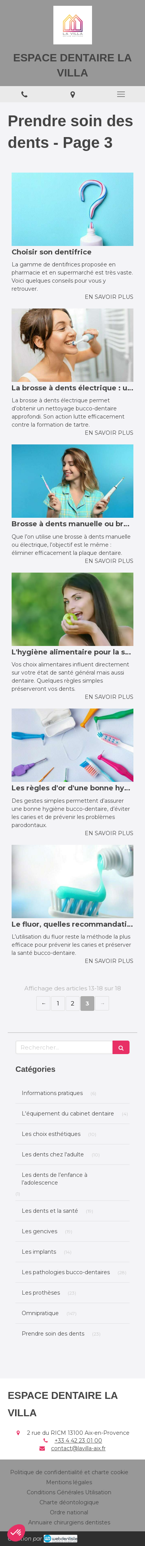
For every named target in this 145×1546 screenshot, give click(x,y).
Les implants (39, 1251)
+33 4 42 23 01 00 (78, 1440)
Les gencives (39, 1231)
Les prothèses (41, 1292)
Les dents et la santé (50, 1210)
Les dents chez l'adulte (53, 1154)
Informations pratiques (52, 1093)
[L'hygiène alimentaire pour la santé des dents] (72, 609)
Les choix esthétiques (51, 1134)
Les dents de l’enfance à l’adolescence (54, 1178)
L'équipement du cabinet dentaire (68, 1113)
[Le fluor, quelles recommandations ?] (72, 881)
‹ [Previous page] (43, 1003)
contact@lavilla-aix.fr (78, 1448)
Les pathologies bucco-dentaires (66, 1272)
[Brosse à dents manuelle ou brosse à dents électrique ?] (72, 481)
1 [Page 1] (58, 1003)
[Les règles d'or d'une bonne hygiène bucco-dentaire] (72, 745)
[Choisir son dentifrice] (72, 209)
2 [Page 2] (72, 1003)
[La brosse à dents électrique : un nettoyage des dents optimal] (72, 345)
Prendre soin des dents (53, 1333)
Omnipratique (40, 1313)
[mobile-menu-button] (121, 94)
